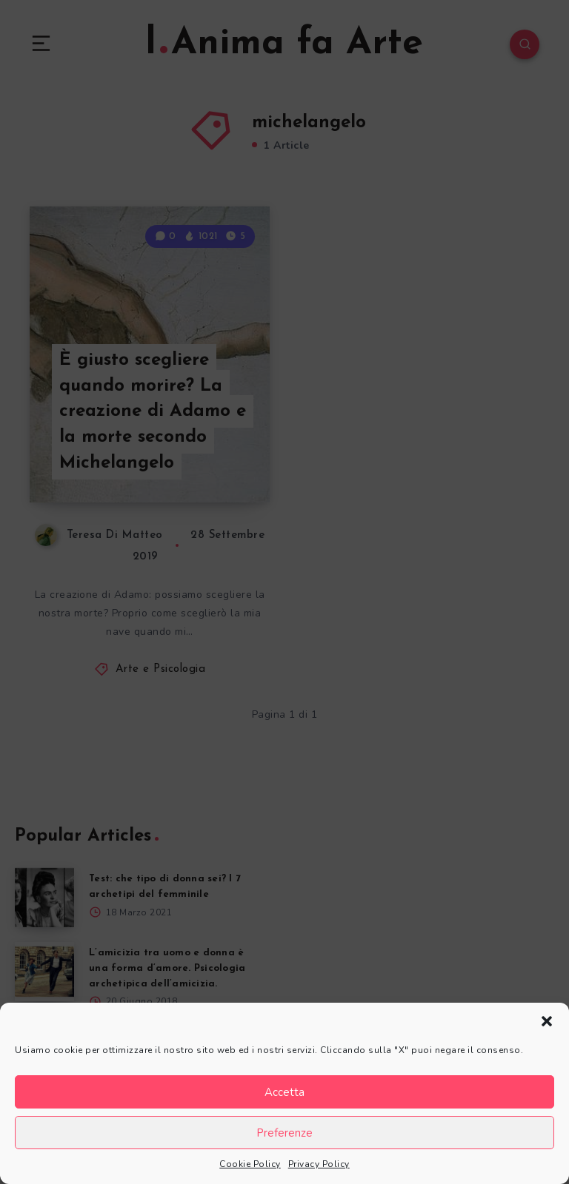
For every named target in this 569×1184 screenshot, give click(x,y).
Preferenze (284, 1133)
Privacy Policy (319, 1164)
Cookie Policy (250, 1164)
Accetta (284, 1092)
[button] (546, 1021)
